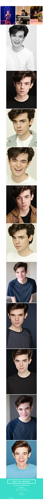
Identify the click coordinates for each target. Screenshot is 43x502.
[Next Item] (41, 15)
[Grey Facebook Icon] (6, 1)
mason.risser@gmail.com (21, 494)
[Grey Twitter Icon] (7, 1)
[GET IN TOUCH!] (21, 482)
